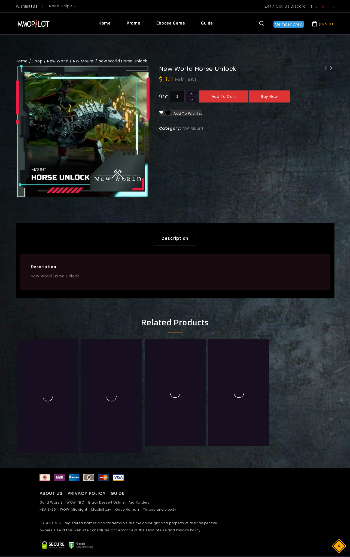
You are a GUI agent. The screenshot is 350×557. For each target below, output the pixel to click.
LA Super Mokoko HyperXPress (331, 72)
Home (105, 23)
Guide (207, 23)
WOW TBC (77, 449)
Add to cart (224, 96)
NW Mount (83, 61)
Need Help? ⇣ (63, 6)
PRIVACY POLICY (87, 441)
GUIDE (117, 441)
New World (57, 61)
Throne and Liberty (161, 457)
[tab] (175, 239)
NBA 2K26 (49, 457)
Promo (133, 23)
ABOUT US (51, 441)
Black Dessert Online (108, 449)
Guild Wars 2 (52, 449)
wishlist (23, 6)
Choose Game (170, 23)
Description (175, 239)
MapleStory (103, 457)
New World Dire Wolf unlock (325, 72)
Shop (37, 61)
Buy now (269, 96)
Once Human (129, 457)
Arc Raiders (140, 449)
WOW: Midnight (75, 457)
